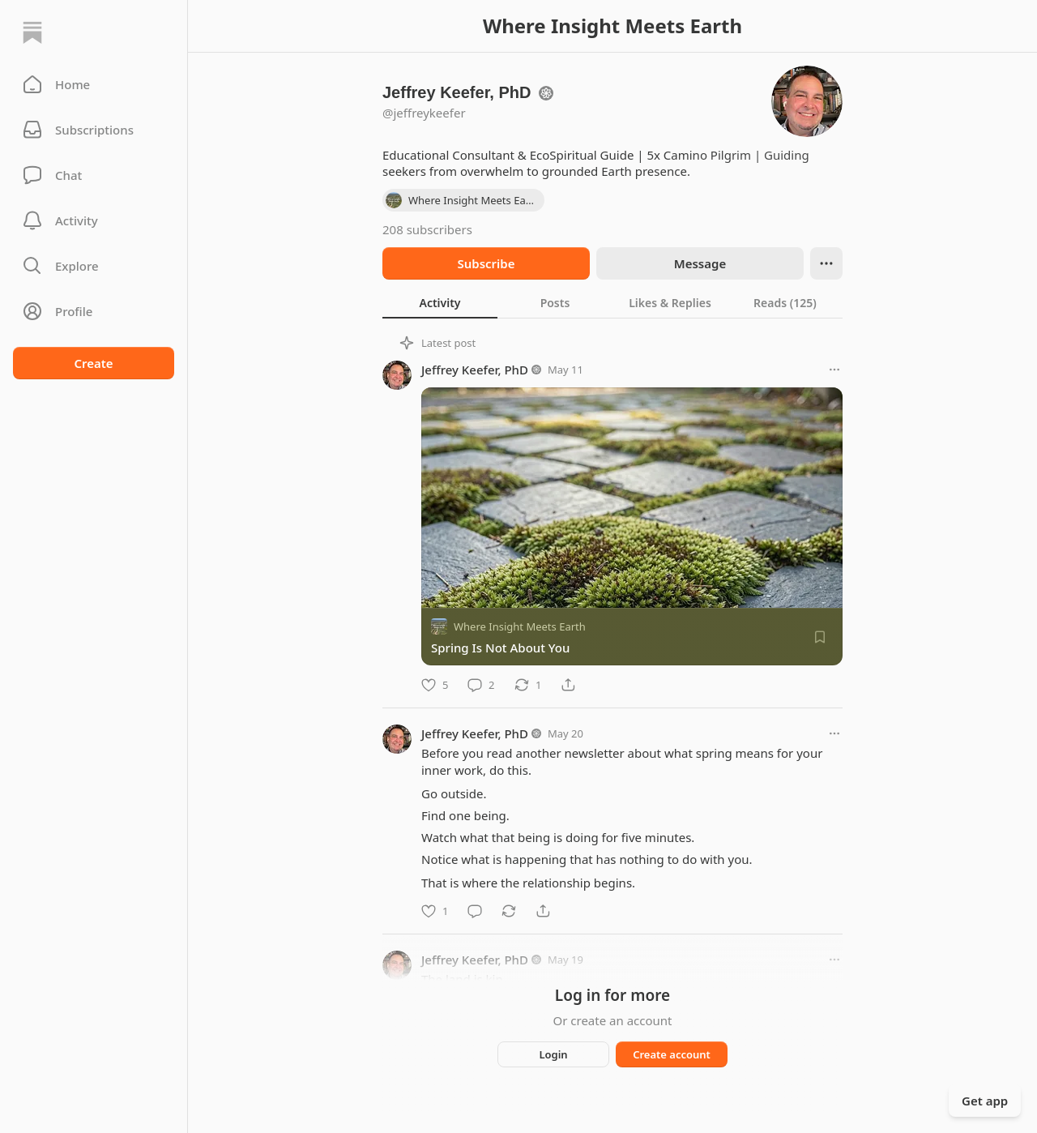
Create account (672, 1054)
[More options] (834, 370)
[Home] (32, 32)
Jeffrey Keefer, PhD (474, 369)
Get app (985, 1100)
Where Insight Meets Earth (520, 626)
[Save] (820, 637)
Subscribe (485, 263)
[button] (93, 84)
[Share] (568, 685)
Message (700, 263)
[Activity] (93, 220)
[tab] (439, 302)
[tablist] (612, 302)
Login (553, 1054)
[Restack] (528, 685)
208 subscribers (427, 229)
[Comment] (481, 685)
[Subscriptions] (93, 129)
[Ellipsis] (826, 263)
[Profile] (93, 311)
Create (93, 363)
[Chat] (93, 175)
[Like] (434, 685)
